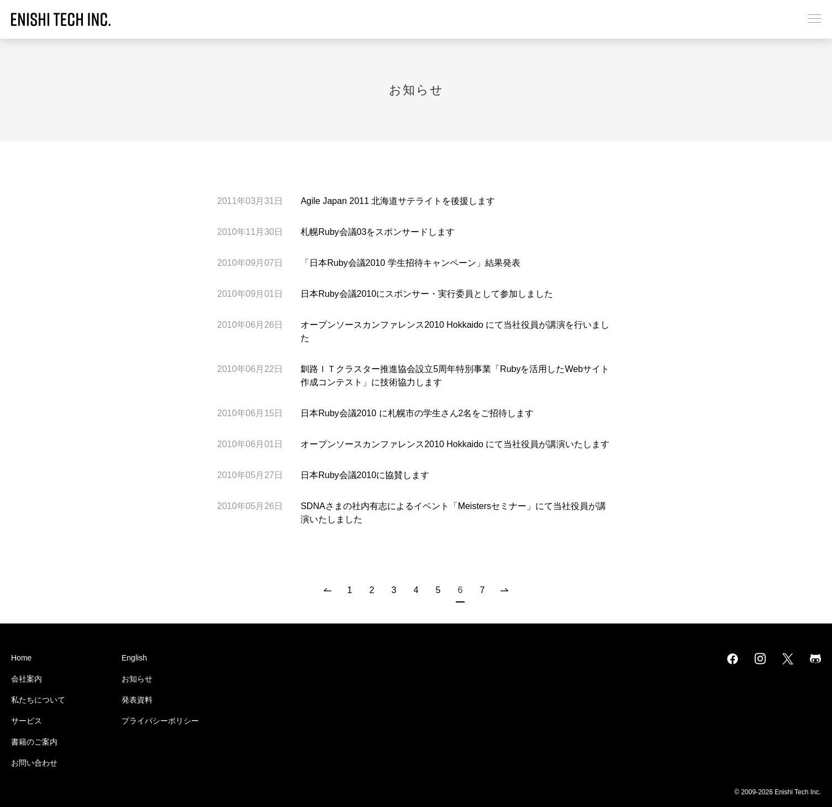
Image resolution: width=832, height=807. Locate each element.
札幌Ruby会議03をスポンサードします (378, 232)
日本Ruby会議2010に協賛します (365, 475)
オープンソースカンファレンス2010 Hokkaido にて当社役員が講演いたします (455, 444)
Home (21, 657)
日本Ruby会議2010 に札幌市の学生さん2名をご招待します (417, 413)
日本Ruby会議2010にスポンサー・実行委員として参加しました (427, 293)
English (134, 657)
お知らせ (137, 678)
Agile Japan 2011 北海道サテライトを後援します (398, 201)
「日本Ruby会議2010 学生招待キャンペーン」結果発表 (410, 263)
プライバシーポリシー (160, 720)
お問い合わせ (34, 762)
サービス (26, 720)
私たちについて (38, 699)
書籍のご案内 (34, 741)
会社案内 (26, 678)
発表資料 (137, 699)
